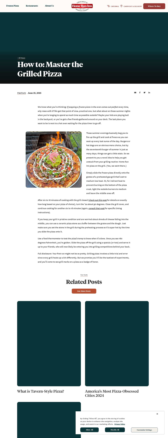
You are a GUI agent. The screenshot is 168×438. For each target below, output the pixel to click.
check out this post (98, 200)
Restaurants (32, 5)
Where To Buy (154, 6)
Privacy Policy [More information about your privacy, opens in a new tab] (119, 424)
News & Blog (125, 401)
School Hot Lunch (149, 408)
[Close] (157, 414)
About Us (49, 5)
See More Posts (84, 291)
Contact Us (125, 408)
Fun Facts (21, 93)
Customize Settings (144, 430)
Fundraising (147, 401)
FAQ (121, 404)
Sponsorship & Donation (152, 404)
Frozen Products (99, 401)
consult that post (97, 208)
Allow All (89, 430)
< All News (21, 58)
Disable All (115, 430)
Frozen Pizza (12, 5)
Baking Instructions (100, 408)
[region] (120, 422)
